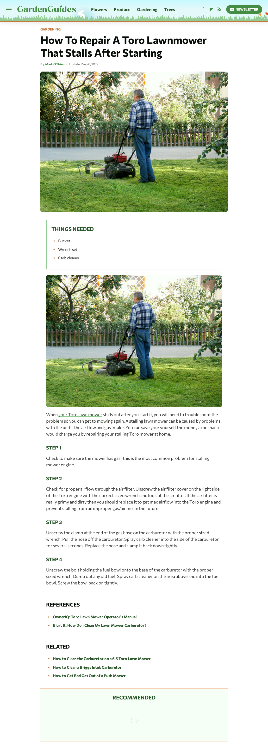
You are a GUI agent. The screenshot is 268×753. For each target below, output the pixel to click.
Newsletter (244, 9)
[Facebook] (203, 9)
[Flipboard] (211, 9)
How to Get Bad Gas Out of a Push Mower (89, 675)
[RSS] (219, 9)
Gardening (147, 9)
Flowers (99, 9)
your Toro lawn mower (80, 414)
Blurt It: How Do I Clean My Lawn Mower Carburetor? (99, 625)
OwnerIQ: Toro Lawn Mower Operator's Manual (95, 616)
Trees (169, 9)
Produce (122, 9)
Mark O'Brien (55, 64)
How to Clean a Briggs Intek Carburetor (87, 667)
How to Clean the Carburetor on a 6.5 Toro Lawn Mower (102, 658)
